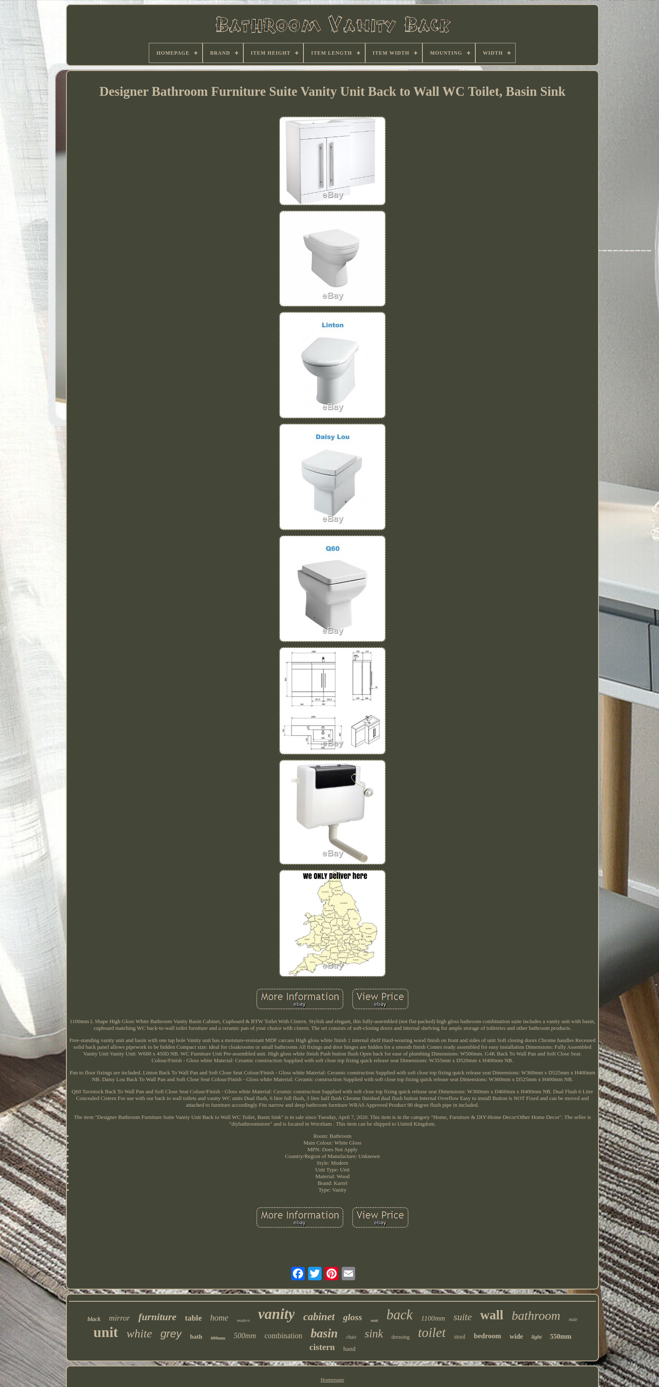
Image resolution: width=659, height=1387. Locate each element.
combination (283, 1336)
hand (349, 1348)
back (399, 1314)
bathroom (536, 1315)
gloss (352, 1317)
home (219, 1317)
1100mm (433, 1318)
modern (243, 1320)
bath (196, 1336)
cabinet (319, 1316)
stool (459, 1337)
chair (351, 1337)
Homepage (332, 1379)
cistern (322, 1347)
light (536, 1337)
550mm (561, 1336)
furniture (157, 1316)
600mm (218, 1337)
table (193, 1317)
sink (374, 1333)
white (139, 1333)
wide (516, 1336)
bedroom (487, 1336)
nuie (573, 1319)
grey (171, 1333)
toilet (432, 1332)
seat (374, 1320)
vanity (276, 1314)
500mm (245, 1336)
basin (324, 1333)
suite (462, 1317)
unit (105, 1332)
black (93, 1319)
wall (491, 1315)
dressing (400, 1337)
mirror (119, 1317)
